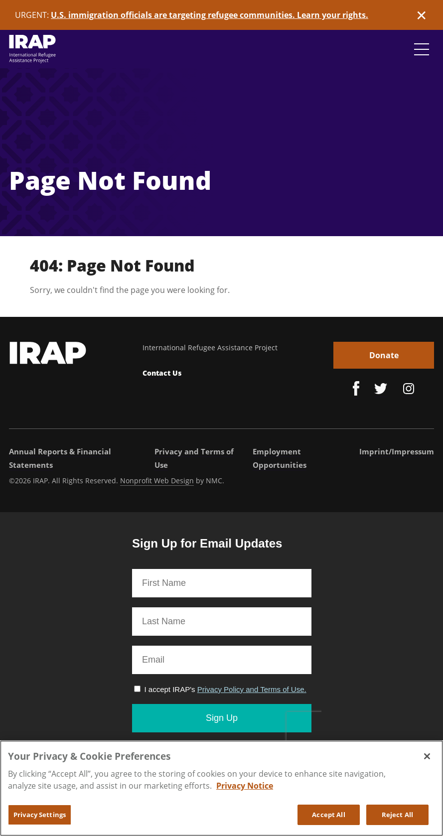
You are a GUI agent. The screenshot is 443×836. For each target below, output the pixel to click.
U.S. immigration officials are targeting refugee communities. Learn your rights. (209, 14)
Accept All (328, 819)
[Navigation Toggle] (421, 49)
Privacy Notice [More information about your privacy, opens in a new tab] (244, 790)
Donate (384, 355)
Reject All (397, 819)
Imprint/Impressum (396, 451)
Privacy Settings (39, 819)
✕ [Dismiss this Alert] (421, 15)
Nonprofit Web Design (157, 480)
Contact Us (162, 373)
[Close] (427, 761)
